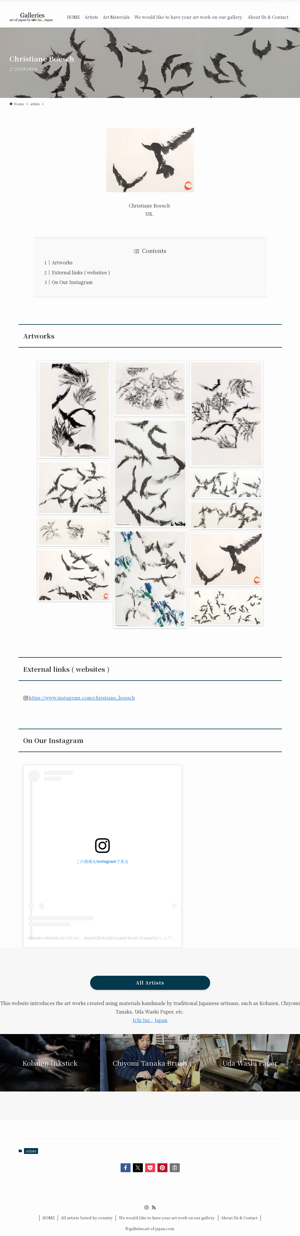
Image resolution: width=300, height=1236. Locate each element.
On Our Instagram (72, 282)
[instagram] (271, 3)
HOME (48, 1217)
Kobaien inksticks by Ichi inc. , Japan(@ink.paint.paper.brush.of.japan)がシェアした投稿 (108, 938)
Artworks (62, 262)
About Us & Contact (239, 1217)
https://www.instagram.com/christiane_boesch (82, 697)
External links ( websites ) (81, 272)
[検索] (287, 3)
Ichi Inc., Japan (150, 1020)
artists (31, 1150)
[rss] (279, 3)
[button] (126, 1167)
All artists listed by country (87, 1217)
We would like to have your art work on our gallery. (167, 1217)
